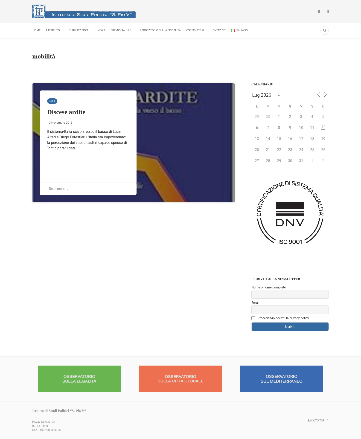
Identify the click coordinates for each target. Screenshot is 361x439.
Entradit (219, 30)
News (101, 30)
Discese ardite (66, 112)
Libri (52, 101)
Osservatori (195, 30)
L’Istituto (53, 30)
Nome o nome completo (268, 287)
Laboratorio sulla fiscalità (160, 30)
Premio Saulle (121, 30)
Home (37, 30)
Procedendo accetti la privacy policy (280, 318)
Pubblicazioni (78, 30)
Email (255, 303)
